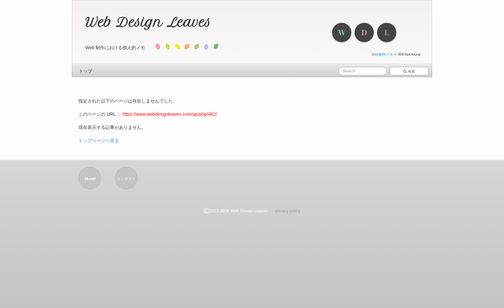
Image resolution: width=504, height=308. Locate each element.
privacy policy (287, 210)
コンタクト (126, 178)
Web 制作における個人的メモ (115, 47)
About (90, 178)
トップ (85, 71)
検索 (409, 71)
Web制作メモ (382, 54)
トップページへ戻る (98, 140)
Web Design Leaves (148, 22)
